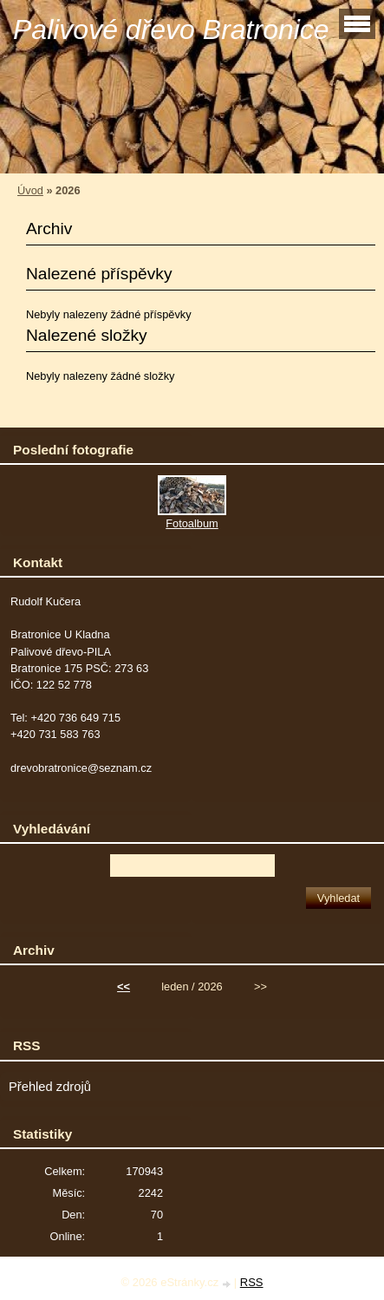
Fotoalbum (192, 523)
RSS (252, 1282)
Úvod (30, 190)
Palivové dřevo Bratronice (171, 29)
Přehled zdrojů (50, 1087)
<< (123, 986)
